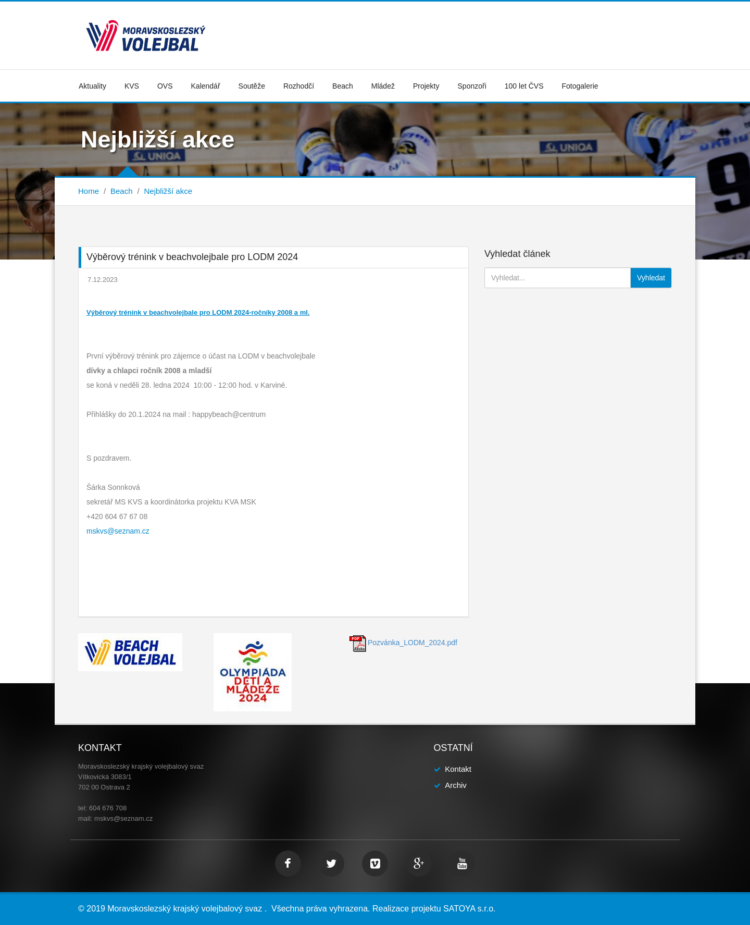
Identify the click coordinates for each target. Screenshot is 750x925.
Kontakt (458, 768)
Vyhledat (651, 278)
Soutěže (252, 86)
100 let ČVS (524, 86)
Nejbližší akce (168, 191)
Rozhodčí (298, 86)
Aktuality (92, 86)
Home (88, 191)
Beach (342, 86)
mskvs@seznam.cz (117, 531)
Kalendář (205, 86)
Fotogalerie (580, 86)
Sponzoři (472, 86)
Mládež (383, 86)
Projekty (426, 86)
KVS (131, 86)
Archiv (456, 785)
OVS (165, 86)
